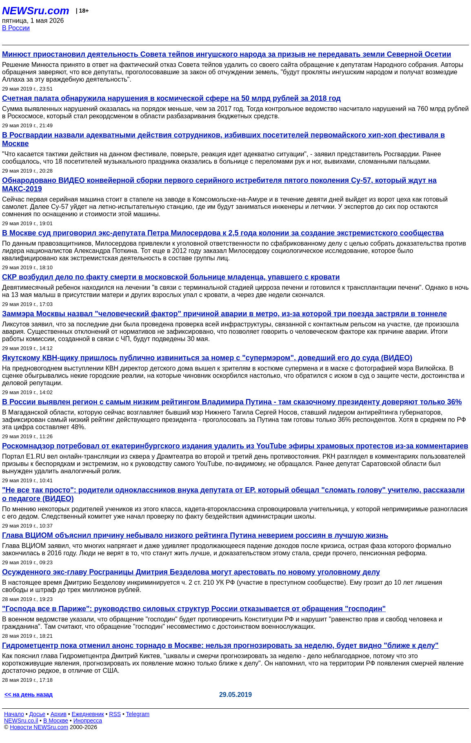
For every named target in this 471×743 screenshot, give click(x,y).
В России (16, 27)
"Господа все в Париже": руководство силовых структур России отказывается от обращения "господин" (194, 609)
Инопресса (87, 720)
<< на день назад (28, 694)
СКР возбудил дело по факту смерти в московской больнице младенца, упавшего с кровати (171, 277)
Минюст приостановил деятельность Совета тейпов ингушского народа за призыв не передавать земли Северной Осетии (226, 54)
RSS (115, 714)
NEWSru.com (35, 10)
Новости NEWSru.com (39, 727)
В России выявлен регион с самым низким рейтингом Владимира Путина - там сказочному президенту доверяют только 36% (232, 402)
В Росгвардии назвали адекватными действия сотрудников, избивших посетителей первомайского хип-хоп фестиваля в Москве (223, 139)
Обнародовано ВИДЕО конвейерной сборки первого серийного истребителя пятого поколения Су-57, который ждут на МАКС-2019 (219, 184)
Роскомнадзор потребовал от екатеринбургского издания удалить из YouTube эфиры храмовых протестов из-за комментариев (235, 446)
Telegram (138, 714)
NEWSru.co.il (21, 720)
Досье (37, 714)
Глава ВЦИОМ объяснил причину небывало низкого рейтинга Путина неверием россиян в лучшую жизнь (195, 535)
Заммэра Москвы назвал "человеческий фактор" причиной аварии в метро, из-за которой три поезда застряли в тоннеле (224, 314)
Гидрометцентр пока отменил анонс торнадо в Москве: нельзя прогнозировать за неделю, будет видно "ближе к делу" (220, 645)
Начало (14, 714)
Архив (59, 714)
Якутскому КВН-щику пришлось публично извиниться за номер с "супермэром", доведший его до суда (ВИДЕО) (207, 358)
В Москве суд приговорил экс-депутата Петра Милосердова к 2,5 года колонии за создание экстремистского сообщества (223, 233)
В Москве (55, 720)
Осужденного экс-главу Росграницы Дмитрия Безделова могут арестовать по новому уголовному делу (191, 572)
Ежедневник (88, 714)
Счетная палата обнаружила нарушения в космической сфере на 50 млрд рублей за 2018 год (171, 98)
